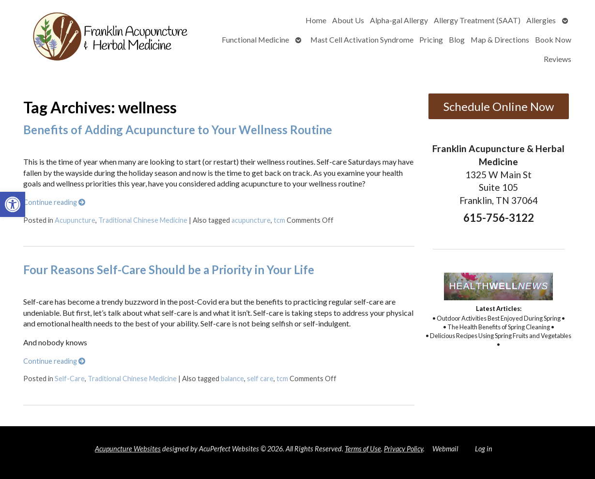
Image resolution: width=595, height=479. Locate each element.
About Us (348, 20)
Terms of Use (363, 449)
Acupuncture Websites (128, 449)
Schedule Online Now (498, 106)
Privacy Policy (403, 449)
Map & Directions (500, 39)
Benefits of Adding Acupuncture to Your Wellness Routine (177, 130)
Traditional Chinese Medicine (142, 220)
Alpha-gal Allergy (399, 20)
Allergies (541, 20)
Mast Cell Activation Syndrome (361, 39)
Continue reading (54, 202)
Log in (483, 449)
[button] (12, 204)
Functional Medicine (255, 39)
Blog (457, 39)
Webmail (445, 449)
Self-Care (70, 378)
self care (260, 378)
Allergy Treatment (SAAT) (477, 20)
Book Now (553, 39)
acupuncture (251, 220)
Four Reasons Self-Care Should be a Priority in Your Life (168, 270)
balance (232, 378)
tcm (279, 220)
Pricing (431, 39)
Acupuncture (75, 220)
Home (315, 20)
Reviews (557, 58)
